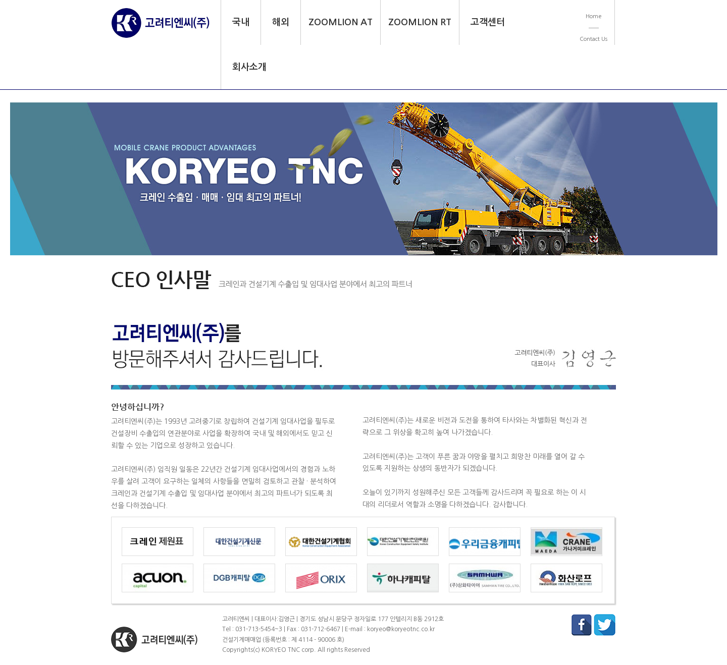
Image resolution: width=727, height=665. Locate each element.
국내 (240, 22)
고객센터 (488, 22)
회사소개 (249, 67)
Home (594, 16)
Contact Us (593, 39)
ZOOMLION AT (340, 22)
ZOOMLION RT (419, 22)
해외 (280, 22)
